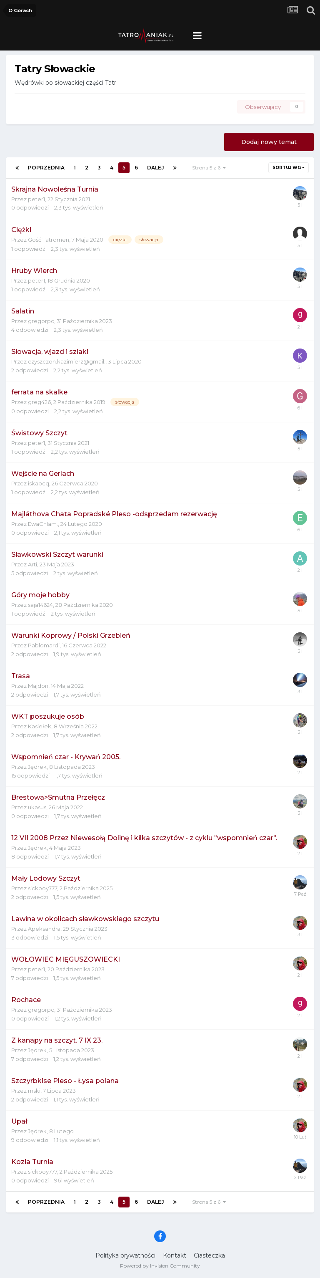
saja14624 (40, 604)
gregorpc (41, 321)
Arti (32, 564)
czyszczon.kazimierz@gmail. (66, 361)
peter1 (36, 199)
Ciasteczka (209, 1255)
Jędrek (37, 766)
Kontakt (174, 1255)
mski (34, 1090)
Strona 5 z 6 (209, 167)
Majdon (38, 685)
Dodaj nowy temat (269, 142)
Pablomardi (44, 645)
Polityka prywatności (125, 1255)
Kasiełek (39, 726)
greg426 (39, 402)
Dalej (155, 167)
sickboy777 (42, 888)
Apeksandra (44, 928)
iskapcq (38, 483)
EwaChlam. (43, 523)
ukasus (37, 807)
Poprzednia (46, 167)
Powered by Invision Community (160, 1266)
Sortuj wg (288, 167)
